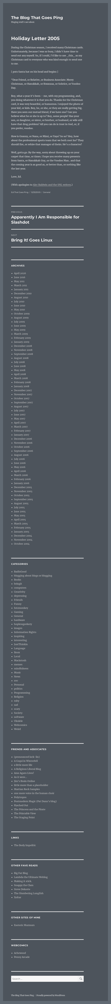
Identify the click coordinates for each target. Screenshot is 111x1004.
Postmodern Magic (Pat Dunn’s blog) (35, 801)
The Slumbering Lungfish (29, 893)
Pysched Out (21, 805)
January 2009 (21, 341)
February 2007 (22, 430)
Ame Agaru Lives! (24, 773)
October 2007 (21, 398)
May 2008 (19, 370)
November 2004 (23, 539)
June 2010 (19, 305)
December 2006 (23, 438)
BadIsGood (20, 571)
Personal (19, 684)
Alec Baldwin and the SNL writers (52, 184)
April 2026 (20, 273)
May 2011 (19, 281)
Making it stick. (23, 881)
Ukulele (18, 721)
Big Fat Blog (21, 873)
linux (17, 652)
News (17, 676)
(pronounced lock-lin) (27, 756)
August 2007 (21, 406)
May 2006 (19, 467)
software (19, 716)
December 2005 (23, 487)
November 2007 (23, 394)
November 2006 (23, 442)
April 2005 (20, 519)
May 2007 (19, 418)
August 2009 (21, 317)
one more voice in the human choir (34, 793)
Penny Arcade (22, 957)
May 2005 (19, 515)
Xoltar (17, 897)
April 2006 (20, 471)
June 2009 (20, 325)
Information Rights (25, 632)
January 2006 (21, 483)
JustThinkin (21, 644)
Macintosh (20, 660)
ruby (16, 700)
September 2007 (23, 402)
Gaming (18, 612)
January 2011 (21, 289)
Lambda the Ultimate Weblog (31, 877)
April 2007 (20, 422)
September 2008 (23, 354)
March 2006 (21, 475)
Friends (18, 599)
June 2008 (20, 366)
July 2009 (19, 321)
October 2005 (21, 495)
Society (18, 712)
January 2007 (21, 434)
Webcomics (20, 725)
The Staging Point (24, 817)
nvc (16, 680)
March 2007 (21, 426)
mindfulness (21, 668)
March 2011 (20, 285)
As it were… (20, 777)
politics (18, 688)
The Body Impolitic (25, 845)
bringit (18, 583)
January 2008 (21, 386)
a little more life (23, 764)
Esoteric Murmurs (24, 925)
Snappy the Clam (23, 885)
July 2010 (19, 301)
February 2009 (22, 337)
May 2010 (19, 309)
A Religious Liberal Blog (27, 769)
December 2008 (23, 345)
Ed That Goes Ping (19, 192)
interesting (20, 640)
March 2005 (21, 523)
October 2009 (22, 313)
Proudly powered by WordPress (50, 995)
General (46, 192)
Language (19, 648)
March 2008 (21, 378)
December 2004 (23, 535)
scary (17, 708)
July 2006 (19, 459)
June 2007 (19, 414)
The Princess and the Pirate (29, 809)
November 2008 (23, 350)
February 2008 (22, 382)
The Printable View (25, 813)
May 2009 (19, 329)
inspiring (19, 636)
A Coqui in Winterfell (26, 760)
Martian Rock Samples (27, 789)
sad (16, 704)
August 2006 (21, 454)
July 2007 (19, 410)
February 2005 (22, 527)
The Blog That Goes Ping (37, 17)
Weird (17, 729)
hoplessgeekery (23, 624)
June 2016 (19, 277)
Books (17, 579)
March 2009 (21, 333)
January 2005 (21, 531)
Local (17, 656)
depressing (20, 595)
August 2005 (21, 503)
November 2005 (23, 491)
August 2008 (21, 358)
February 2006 (22, 479)
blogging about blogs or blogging (33, 575)
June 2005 (20, 511)
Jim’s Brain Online (24, 781)
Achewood (20, 953)
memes (18, 664)
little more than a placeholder (31, 785)
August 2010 (21, 297)
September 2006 (23, 450)
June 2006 (20, 463)
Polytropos (20, 797)
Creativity (19, 591)
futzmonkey (21, 607)
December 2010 (23, 293)
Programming (22, 692)
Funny (17, 603)
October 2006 (22, 446)
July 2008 (19, 362)
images (18, 628)
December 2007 (23, 390)
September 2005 (23, 499)
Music (17, 672)
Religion (19, 696)
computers (20, 587)
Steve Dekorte (22, 889)
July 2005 (19, 507)
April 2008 (20, 374)
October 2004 (21, 543)
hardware (19, 620)
